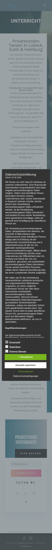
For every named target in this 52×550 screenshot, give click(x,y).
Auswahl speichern (25, 365)
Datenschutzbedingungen (25, 376)
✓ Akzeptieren (25, 357)
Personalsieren (25, 371)
